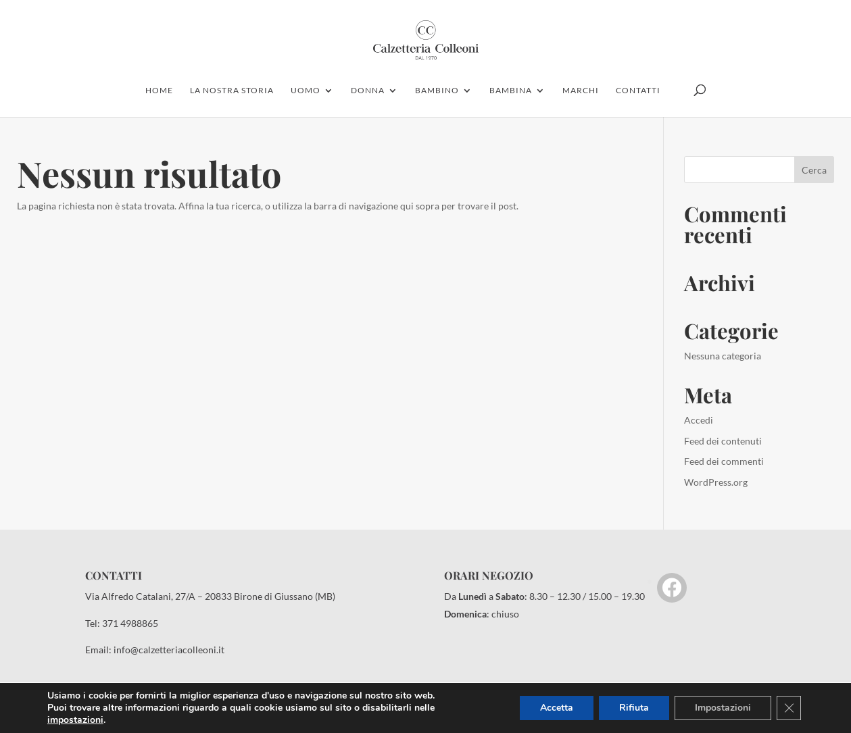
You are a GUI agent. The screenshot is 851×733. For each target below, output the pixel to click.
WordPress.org (716, 482)
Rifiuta (634, 707)
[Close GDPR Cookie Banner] (789, 708)
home (159, 90)
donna (368, 90)
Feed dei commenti (724, 461)
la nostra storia (232, 90)
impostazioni (75, 720)
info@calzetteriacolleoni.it (169, 649)
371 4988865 (130, 623)
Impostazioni (723, 707)
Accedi (698, 420)
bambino (437, 90)
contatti (638, 90)
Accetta (556, 707)
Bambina (510, 90)
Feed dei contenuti (723, 441)
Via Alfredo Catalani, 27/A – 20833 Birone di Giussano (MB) (210, 596)
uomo (305, 90)
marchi (580, 90)
